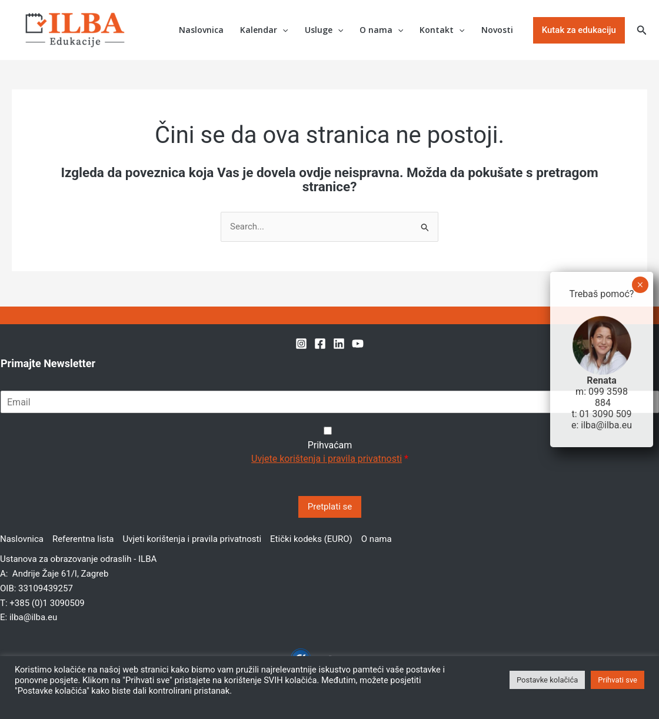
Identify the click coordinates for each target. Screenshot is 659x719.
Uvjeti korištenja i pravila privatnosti (191, 539)
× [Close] (640, 284)
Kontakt (442, 30)
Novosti (497, 29)
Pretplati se (330, 506)
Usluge (324, 30)
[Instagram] (301, 343)
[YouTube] (358, 343)
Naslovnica (201, 29)
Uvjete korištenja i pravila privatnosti (326, 458)
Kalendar (264, 30)
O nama (381, 30)
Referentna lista (83, 539)
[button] (579, 30)
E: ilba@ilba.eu (28, 617)
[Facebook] (320, 343)
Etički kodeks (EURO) (311, 539)
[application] (282, 30)
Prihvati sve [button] (617, 679)
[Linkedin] (339, 343)
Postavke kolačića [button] (547, 679)
